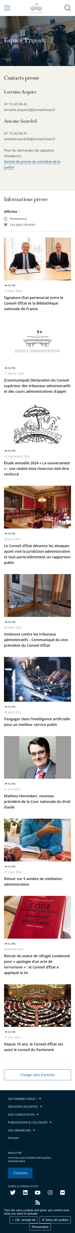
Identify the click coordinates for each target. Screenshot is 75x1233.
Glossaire (13, 1138)
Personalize (40, 1227)
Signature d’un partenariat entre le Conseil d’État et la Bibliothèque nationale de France (33, 303)
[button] (68, 7)
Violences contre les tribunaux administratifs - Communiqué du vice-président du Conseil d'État (36, 640)
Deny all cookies (55, 1220)
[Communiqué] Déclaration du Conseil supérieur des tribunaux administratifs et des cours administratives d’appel (37, 386)
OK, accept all (23, 1220)
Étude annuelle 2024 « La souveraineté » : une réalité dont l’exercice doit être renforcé (37, 469)
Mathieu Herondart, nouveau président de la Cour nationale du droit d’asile (37, 801)
